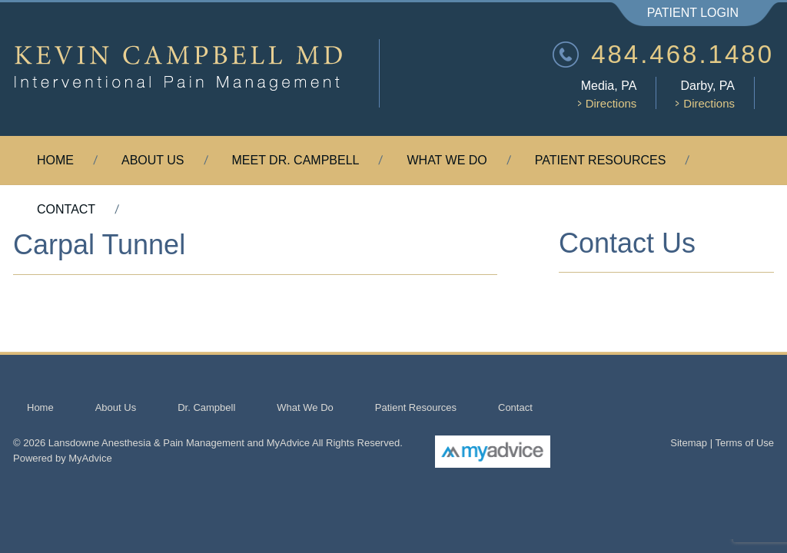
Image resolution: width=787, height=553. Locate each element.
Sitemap (688, 443)
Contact (66, 209)
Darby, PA (705, 94)
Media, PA (607, 94)
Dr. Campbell (206, 407)
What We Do (446, 160)
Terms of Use (744, 443)
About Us (152, 160)
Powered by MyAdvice (62, 458)
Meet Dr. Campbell (296, 160)
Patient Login (693, 12)
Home (55, 160)
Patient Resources (600, 160)
